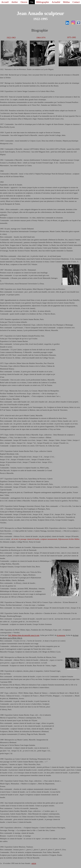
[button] (24, 2)
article (33, 863)
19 (42, 19)
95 (46, 19)
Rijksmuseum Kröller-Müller (69, 539)
